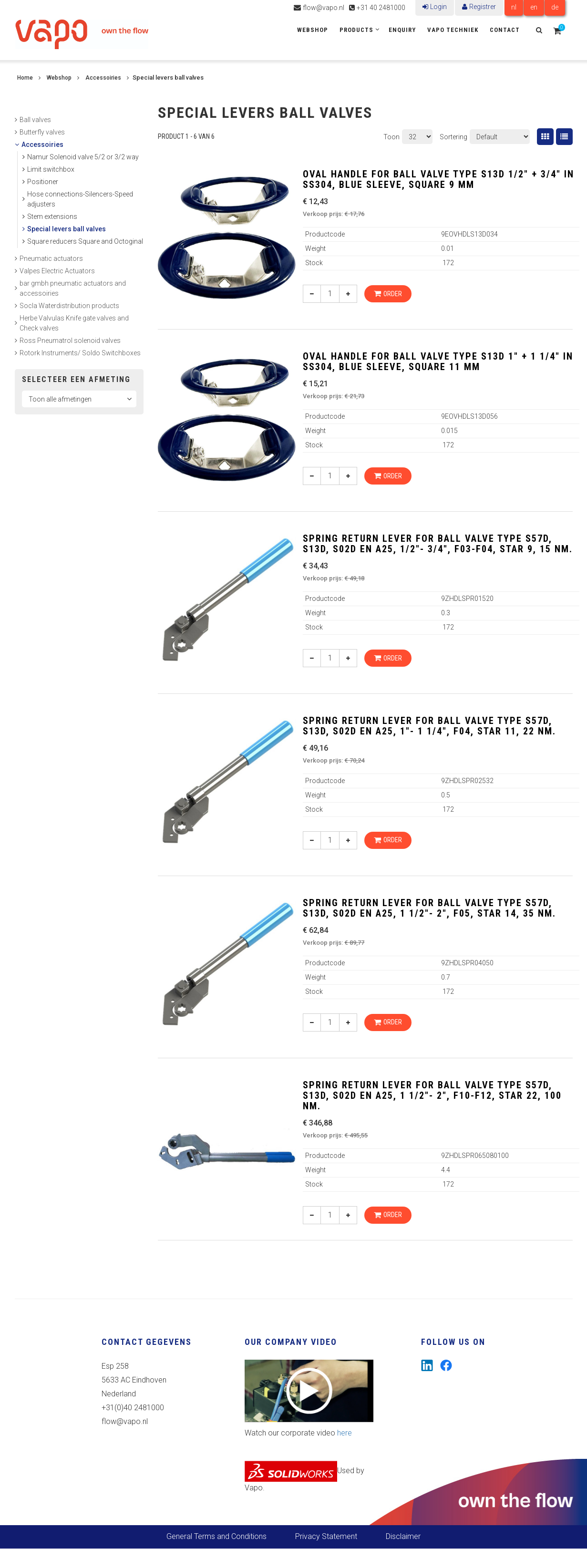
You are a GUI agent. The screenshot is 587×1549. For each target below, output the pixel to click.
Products (356, 29)
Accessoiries (103, 77)
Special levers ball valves (66, 229)
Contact (505, 29)
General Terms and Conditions (216, 1536)
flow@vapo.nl (323, 7)
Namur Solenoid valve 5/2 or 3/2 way (83, 157)
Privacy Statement (326, 1536)
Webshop (312, 29)
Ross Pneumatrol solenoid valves (70, 340)
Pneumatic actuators (51, 258)
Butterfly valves (42, 132)
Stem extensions (52, 216)
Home (25, 77)
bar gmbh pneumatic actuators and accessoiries (73, 288)
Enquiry (402, 29)
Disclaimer (403, 1536)
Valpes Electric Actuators (57, 271)
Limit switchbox (50, 169)
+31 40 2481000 (381, 7)
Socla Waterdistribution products (69, 306)
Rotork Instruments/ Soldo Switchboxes (80, 353)
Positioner (42, 182)
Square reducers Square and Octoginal (85, 241)
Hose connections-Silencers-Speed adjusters (80, 199)
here (344, 1433)
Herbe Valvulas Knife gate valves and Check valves (74, 323)
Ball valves (35, 120)
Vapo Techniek (452, 29)
